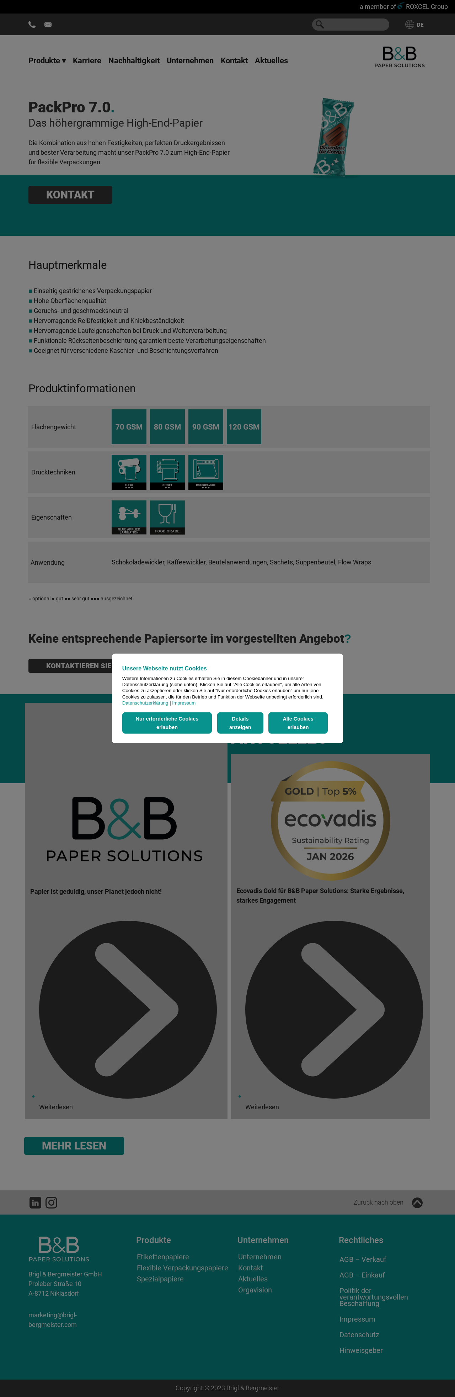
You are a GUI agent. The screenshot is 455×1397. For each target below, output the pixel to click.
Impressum (184, 703)
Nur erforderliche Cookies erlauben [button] (167, 723)
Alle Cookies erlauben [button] (298, 723)
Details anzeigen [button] (240, 723)
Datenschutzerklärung (145, 703)
